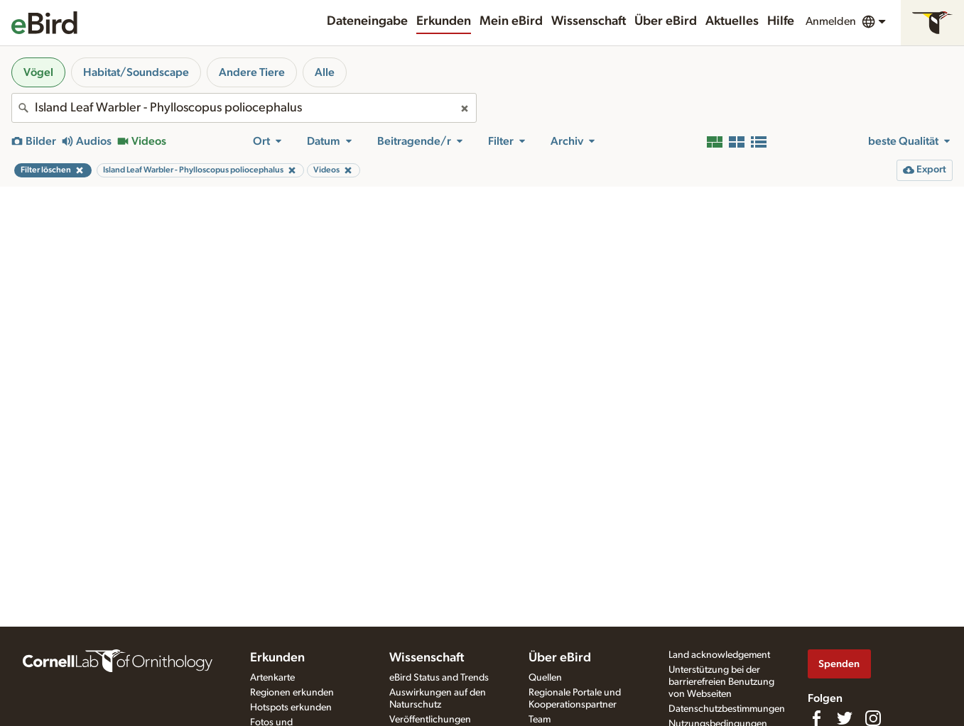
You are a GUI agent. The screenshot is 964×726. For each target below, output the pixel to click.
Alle (325, 72)
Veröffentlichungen (430, 720)
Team (540, 720)
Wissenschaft (588, 21)
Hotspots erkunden (291, 708)
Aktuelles (732, 21)
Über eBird (665, 21)
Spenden (839, 664)
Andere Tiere (252, 72)
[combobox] (244, 108)
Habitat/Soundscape (136, 72)
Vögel (38, 72)
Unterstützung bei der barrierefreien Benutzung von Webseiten (721, 682)
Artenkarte (272, 678)
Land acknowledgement (719, 655)
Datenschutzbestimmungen (726, 709)
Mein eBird (511, 21)
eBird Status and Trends (439, 678)
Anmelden (831, 21)
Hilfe (780, 21)
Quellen (545, 678)
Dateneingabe (367, 21)
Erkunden (443, 21)
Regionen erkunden (292, 693)
